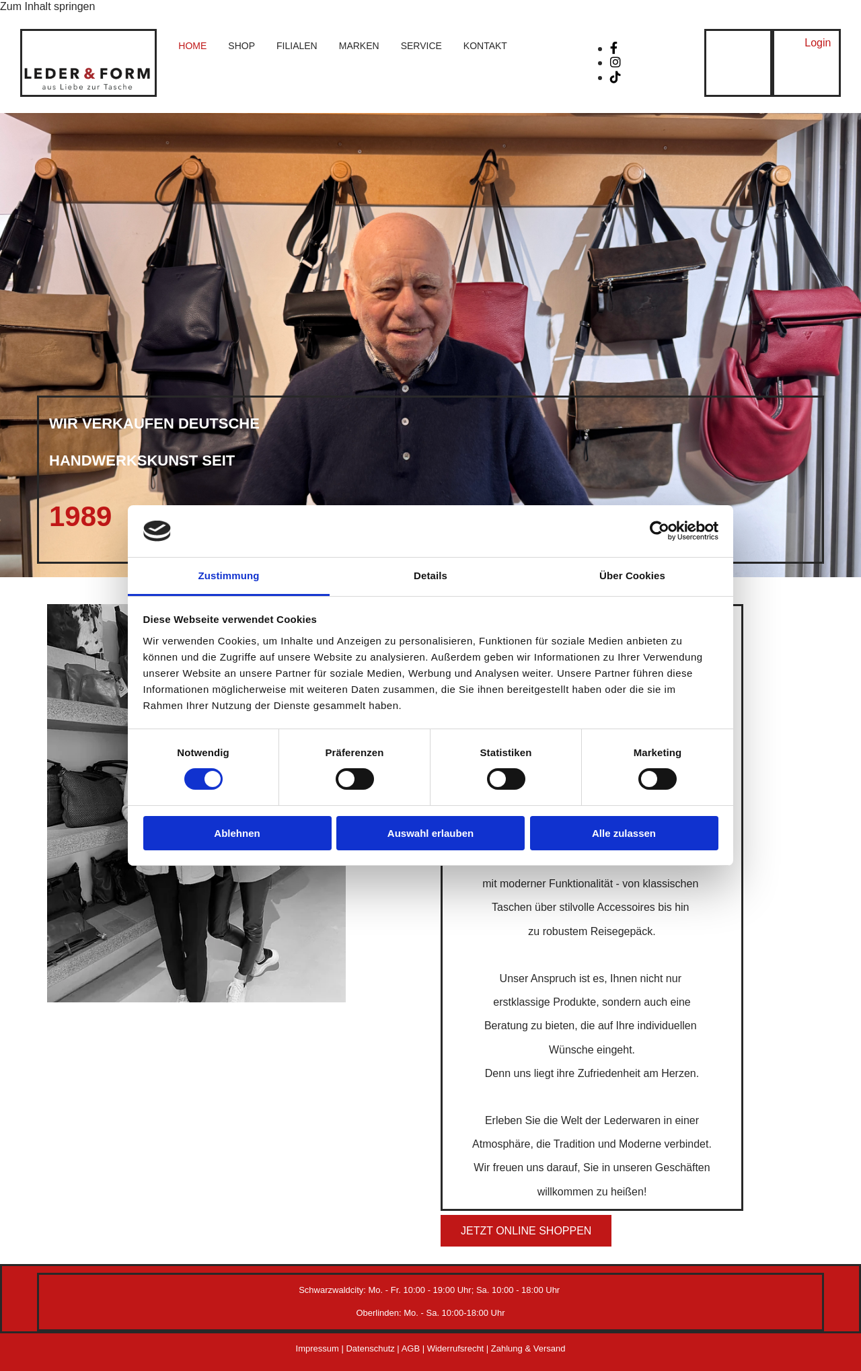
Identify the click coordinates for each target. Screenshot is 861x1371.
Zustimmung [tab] (229, 575)
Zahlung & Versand (528, 1348)
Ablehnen (237, 833)
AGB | (414, 1348)
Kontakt (485, 45)
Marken (359, 45)
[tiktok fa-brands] (615, 77)
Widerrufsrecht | (459, 1348)
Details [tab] (430, 575)
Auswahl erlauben (430, 833)
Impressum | (321, 1348)
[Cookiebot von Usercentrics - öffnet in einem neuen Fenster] (659, 531)
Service (421, 45)
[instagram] (615, 62)
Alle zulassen (624, 833)
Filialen (296, 45)
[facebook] (613, 48)
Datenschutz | (373, 1348)
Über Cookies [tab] (632, 575)
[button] (817, 43)
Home (192, 45)
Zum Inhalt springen (47, 6)
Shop (241, 45)
